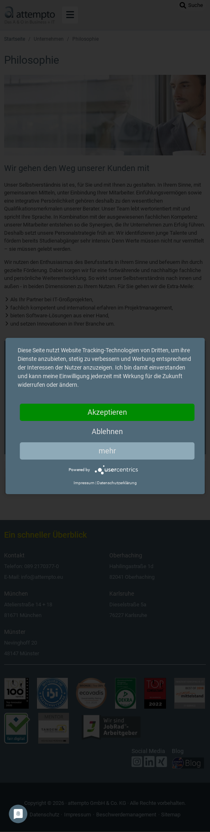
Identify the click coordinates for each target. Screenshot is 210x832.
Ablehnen (107, 431)
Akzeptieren (107, 412)
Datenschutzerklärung (117, 483)
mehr (107, 450)
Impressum (84, 483)
